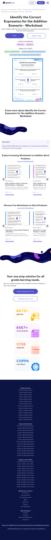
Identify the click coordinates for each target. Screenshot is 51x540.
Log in (32, 2)
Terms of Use (7, 525)
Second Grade (27, 9)
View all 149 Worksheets (25, 161)
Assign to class (36, 36)
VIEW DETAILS (9, 194)
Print (14, 36)
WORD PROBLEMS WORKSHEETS (33, 51)
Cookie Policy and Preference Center (36, 525)
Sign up (41, 2)
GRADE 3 (29, 44)
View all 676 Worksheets (25, 208)
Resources (4, 9)
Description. (25, 142)
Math (19, 9)
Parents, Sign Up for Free (25, 291)
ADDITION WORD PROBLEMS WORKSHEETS (25, 55)
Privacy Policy (17, 525)
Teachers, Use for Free (25, 299)
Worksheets (13, 9)
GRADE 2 (20, 44)
